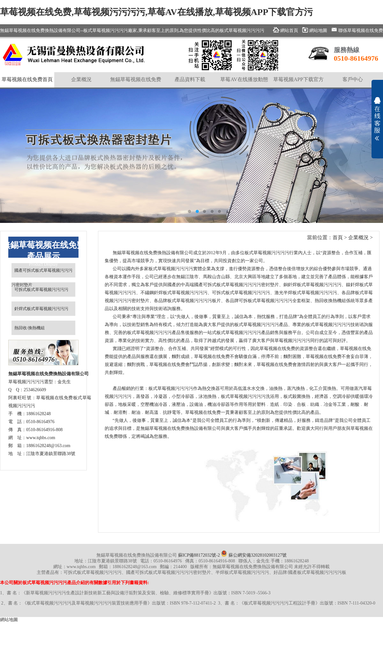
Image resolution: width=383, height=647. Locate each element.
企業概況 (358, 237)
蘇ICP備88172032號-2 (199, 555)
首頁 (338, 237)
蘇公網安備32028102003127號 (254, 555)
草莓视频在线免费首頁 (27, 79)
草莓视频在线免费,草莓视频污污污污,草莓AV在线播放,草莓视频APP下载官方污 (156, 12)
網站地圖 (9, 619)
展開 (377, 119)
